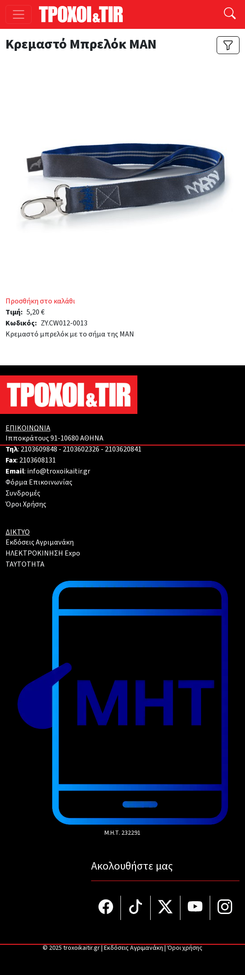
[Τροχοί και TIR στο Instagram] (225, 908)
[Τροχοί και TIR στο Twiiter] (165, 908)
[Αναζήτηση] (230, 14)
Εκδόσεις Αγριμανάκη (39, 542)
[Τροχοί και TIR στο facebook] (106, 908)
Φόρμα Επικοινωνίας (38, 482)
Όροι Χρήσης (25, 504)
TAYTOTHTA (24, 564)
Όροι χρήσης (184, 948)
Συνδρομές (22, 493)
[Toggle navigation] (18, 14)
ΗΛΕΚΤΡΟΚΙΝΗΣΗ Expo (42, 553)
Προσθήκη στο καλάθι (40, 301)
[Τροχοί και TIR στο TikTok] (136, 908)
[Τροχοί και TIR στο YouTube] (195, 908)
